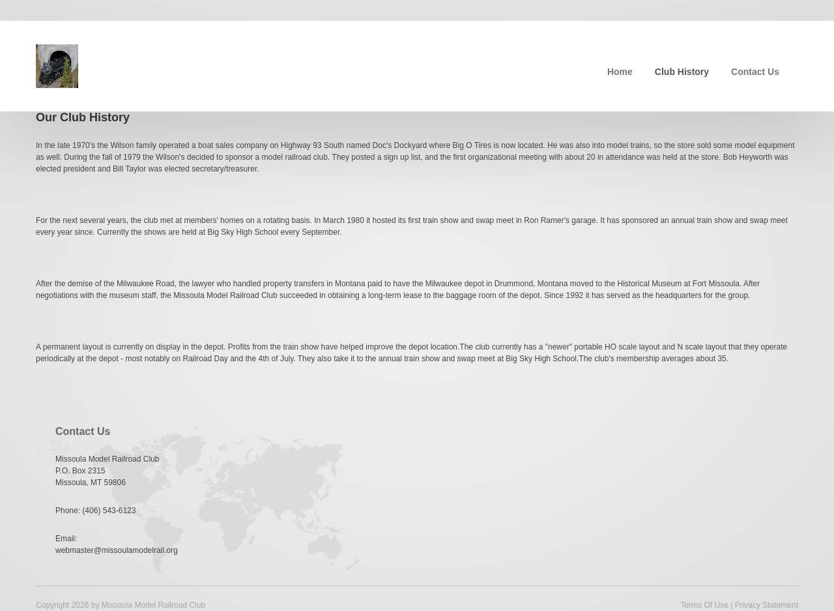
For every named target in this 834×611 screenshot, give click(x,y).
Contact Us (755, 72)
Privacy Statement (766, 605)
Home (620, 72)
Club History (682, 72)
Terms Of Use (704, 605)
